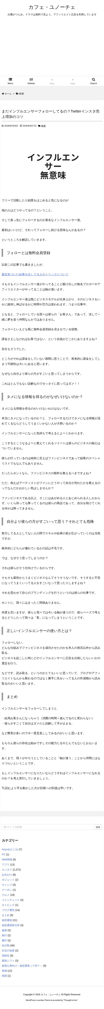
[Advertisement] (52, 49)
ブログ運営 (8, 910)
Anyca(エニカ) (10, 849)
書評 (4, 940)
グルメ (5, 894)
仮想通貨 (7, 920)
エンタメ (7, 869)
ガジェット (8, 879)
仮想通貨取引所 (11, 925)
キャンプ (7, 884)
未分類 (5, 945)
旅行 (4, 935)
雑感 (43, 126)
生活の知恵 (8, 950)
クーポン (7, 889)
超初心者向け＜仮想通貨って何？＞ (22, 965)
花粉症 (5, 955)
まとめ (5, 915)
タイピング (8, 905)
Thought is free (70, 1000)
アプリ (5, 864)
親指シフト (8, 960)
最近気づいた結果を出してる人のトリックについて (35, 274)
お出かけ (7, 874)
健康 (4, 930)
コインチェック (11, 899)
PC (3, 854)
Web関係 (7, 859)
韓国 (4, 975)
